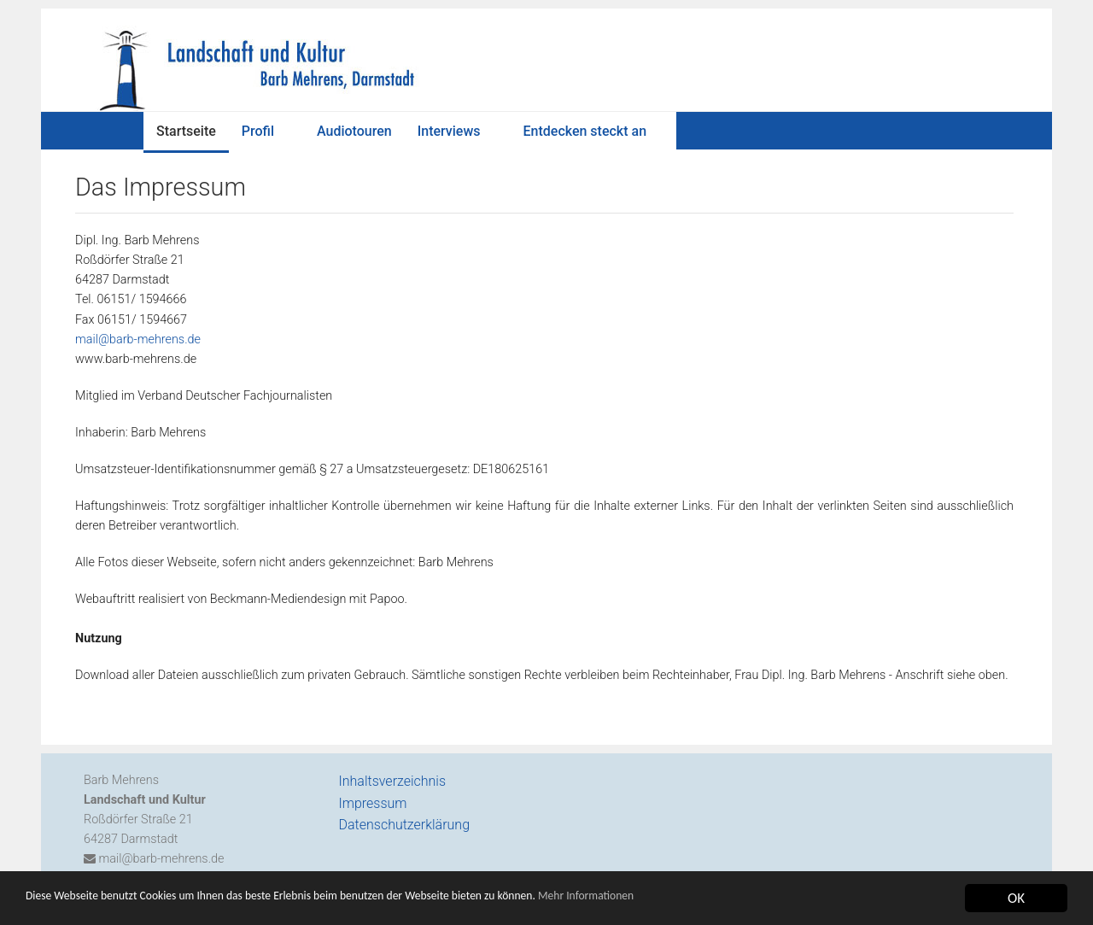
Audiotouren (354, 131)
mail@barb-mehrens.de (138, 339)
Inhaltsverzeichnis (393, 781)
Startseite (186, 131)
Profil (258, 131)
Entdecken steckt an (585, 131)
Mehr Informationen (729, 907)
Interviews (449, 131)
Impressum (373, 803)
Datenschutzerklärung (405, 825)
